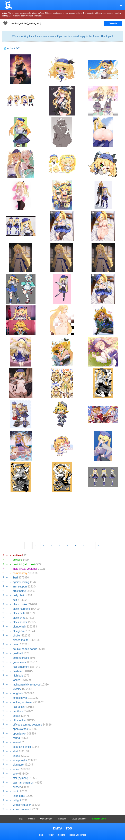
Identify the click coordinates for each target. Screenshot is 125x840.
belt (15, 599)
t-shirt (16, 791)
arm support (20, 586)
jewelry (17, 689)
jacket (16, 680)
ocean (16, 715)
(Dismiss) (38, 16)
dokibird (17, 559)
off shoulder (19, 720)
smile (16, 769)
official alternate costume (27, 724)
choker (17, 635)
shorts (16, 755)
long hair (18, 693)
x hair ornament (22, 809)
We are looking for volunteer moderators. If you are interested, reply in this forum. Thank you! (62, 36)
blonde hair (19, 626)
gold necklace (21, 657)
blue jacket (19, 631)
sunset (17, 787)
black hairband (21, 608)
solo (15, 773)
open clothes (20, 729)
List (21, 819)
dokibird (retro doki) (24, 564)
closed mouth (21, 640)
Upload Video (46, 819)
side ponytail (20, 760)
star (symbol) (20, 778)
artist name (19, 591)
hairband (18, 671)
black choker (20, 604)
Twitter (50, 835)
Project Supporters (77, 835)
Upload (31, 819)
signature (18, 764)
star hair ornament (23, 782)
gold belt (18, 653)
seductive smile (22, 746)
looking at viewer (22, 702)
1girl (15, 577)
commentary (20, 573)
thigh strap (19, 795)
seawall (17, 742)
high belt (18, 675)
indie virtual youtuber (25, 568)
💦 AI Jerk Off (11, 48)
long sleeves (20, 697)
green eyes (19, 662)
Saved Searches (79, 819)
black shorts (20, 622)
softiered (18, 555)
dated (16, 644)
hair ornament (21, 666)
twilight (17, 800)
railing (16, 738)
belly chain (19, 595)
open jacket (19, 733)
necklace (18, 711)
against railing (21, 582)
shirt (15, 751)
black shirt (19, 617)
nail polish (18, 706)
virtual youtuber (22, 804)
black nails (19, 613)
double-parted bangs (25, 649)
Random (62, 819)
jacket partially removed (27, 684)
